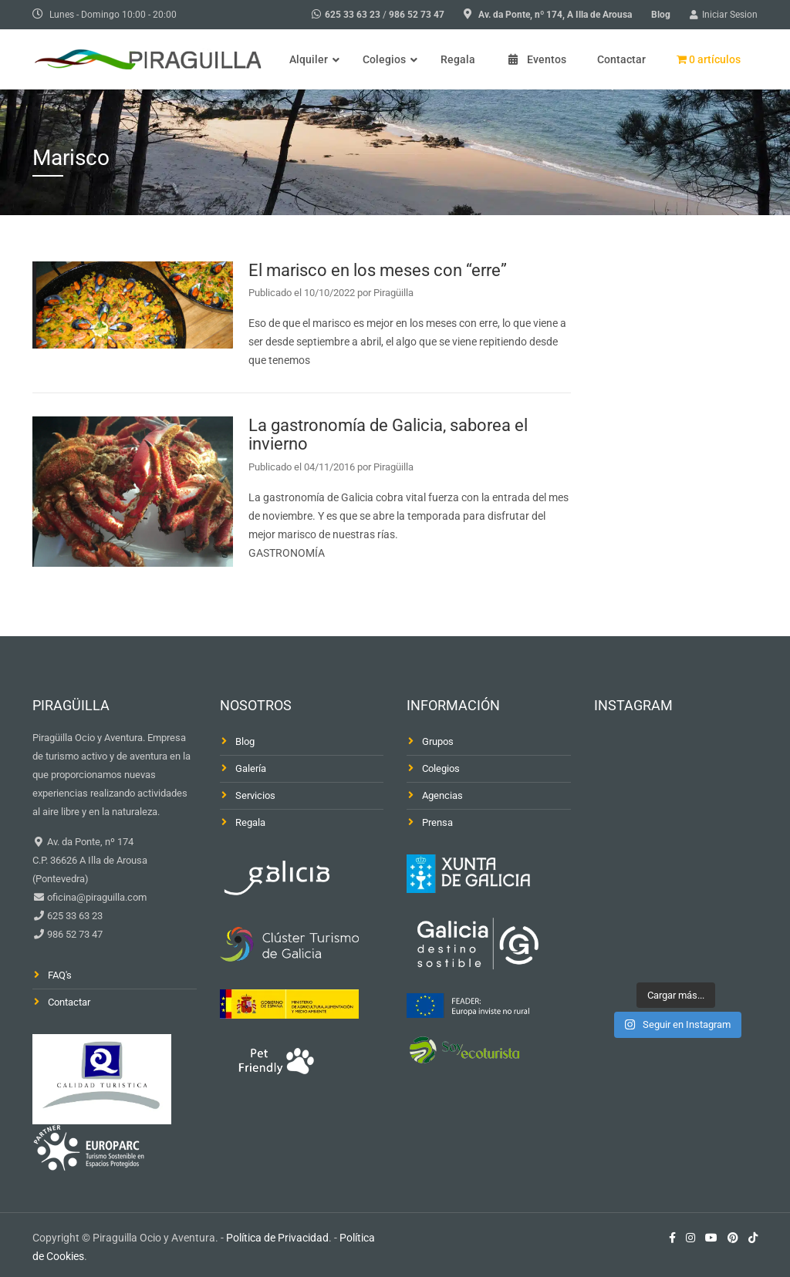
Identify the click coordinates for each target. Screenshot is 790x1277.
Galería (250, 768)
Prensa (437, 822)
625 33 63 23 (352, 14)
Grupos (438, 741)
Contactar (69, 1002)
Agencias (442, 795)
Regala (250, 822)
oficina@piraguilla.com (96, 897)
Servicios (255, 795)
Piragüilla (393, 292)
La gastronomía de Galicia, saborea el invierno (388, 434)
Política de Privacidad (277, 1238)
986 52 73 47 (416, 14)
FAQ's (60, 975)
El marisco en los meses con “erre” (377, 270)
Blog (660, 14)
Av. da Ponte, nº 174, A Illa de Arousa (555, 14)
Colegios (441, 768)
